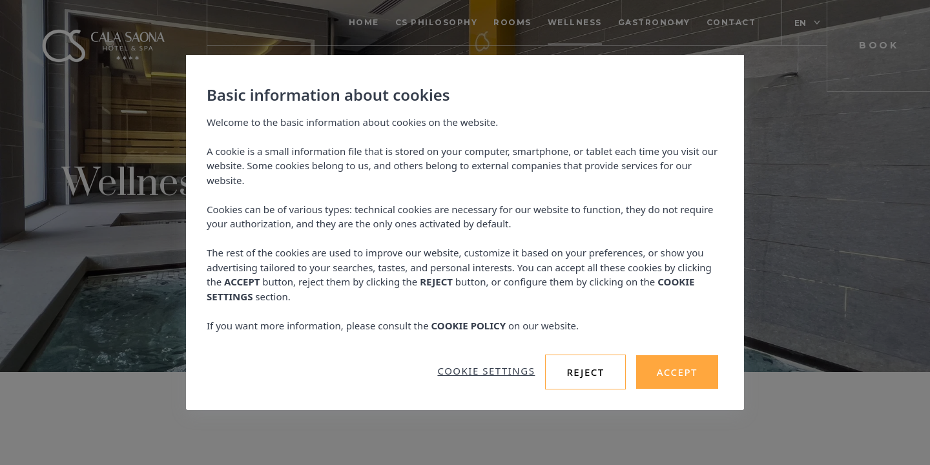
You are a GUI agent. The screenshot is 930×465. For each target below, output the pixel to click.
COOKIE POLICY (468, 325)
